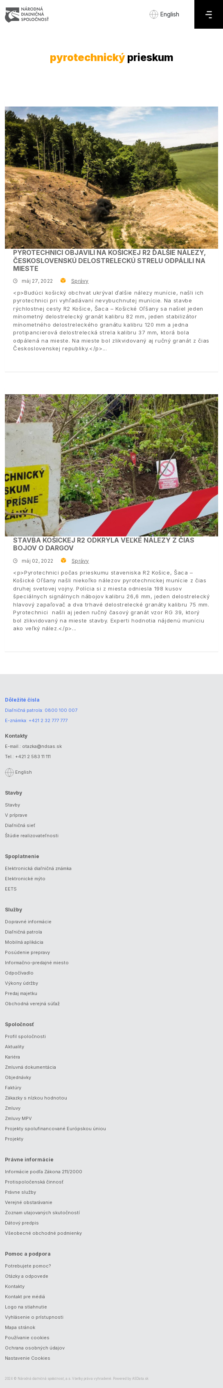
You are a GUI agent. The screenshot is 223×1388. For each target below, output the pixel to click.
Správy (79, 281)
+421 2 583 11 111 (33, 756)
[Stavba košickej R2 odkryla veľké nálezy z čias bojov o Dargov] (111, 465)
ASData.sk (140, 1379)
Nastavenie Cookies (27, 1358)
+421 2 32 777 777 (48, 720)
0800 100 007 (61, 710)
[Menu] (208, 14)
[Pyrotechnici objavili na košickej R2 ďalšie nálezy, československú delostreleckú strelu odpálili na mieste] (111, 178)
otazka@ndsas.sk (42, 746)
